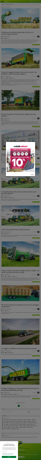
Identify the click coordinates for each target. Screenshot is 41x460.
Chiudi (32, 174)
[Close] (34, 143)
